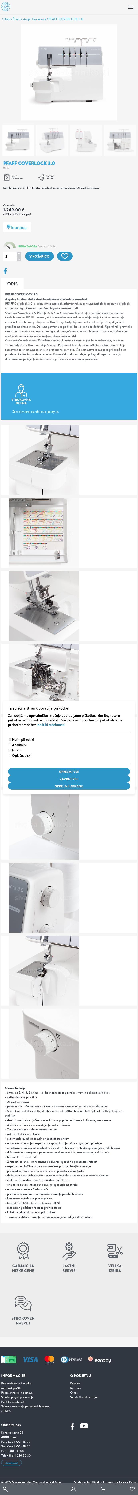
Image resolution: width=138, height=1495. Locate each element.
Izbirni (16, 750)
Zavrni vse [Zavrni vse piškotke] (69, 779)
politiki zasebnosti (51, 724)
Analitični (19, 744)
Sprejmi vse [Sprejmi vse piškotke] (69, 771)
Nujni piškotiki (23, 739)
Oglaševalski (21, 755)
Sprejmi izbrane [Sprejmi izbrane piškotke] (69, 786)
